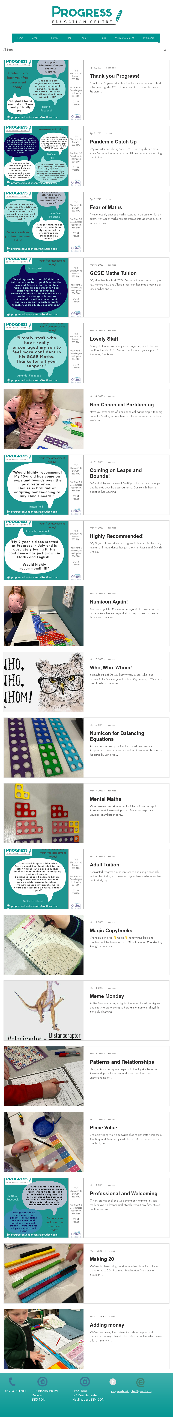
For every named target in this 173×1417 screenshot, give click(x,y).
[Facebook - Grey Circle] (112, 1381)
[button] (165, 50)
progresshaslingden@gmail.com (131, 1391)
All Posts (8, 50)
